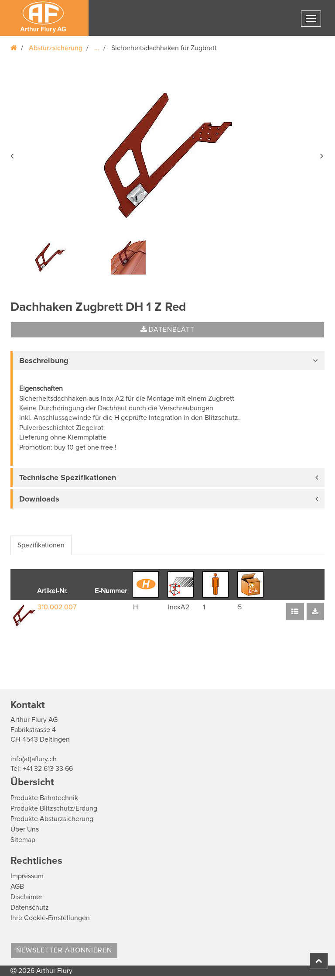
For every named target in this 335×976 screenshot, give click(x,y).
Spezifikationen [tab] (41, 545)
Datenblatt (167, 329)
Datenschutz (29, 907)
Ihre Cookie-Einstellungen (50, 918)
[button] (12, 154)
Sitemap (22, 839)
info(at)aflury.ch (33, 759)
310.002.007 (57, 607)
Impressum (27, 876)
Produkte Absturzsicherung (51, 818)
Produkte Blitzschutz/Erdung (53, 808)
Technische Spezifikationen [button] (67, 477)
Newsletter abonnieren (64, 950)
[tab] (167, 360)
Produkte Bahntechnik (44, 798)
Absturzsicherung (55, 48)
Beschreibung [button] (43, 360)
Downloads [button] (39, 499)
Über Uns (24, 829)
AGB (17, 886)
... (96, 48)
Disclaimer (26, 897)
